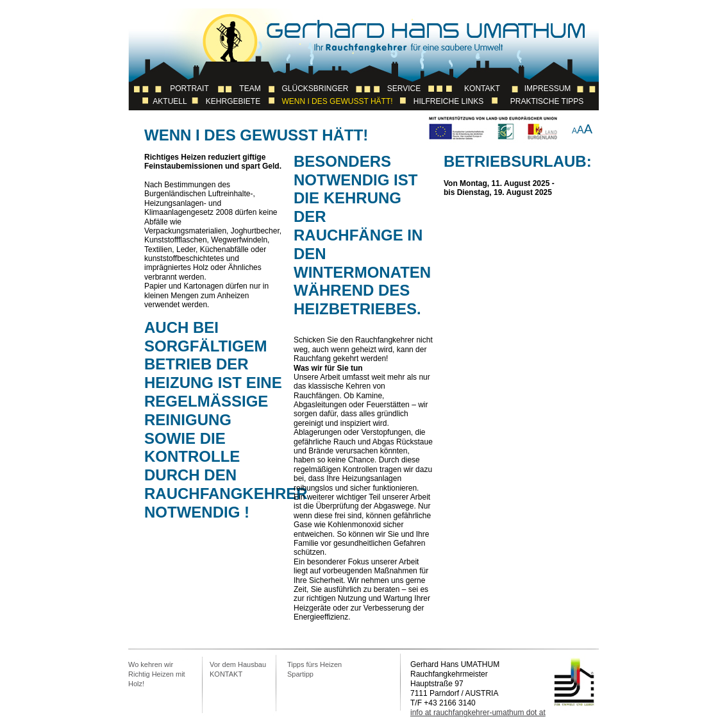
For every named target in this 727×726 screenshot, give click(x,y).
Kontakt (482, 88)
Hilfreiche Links (448, 101)
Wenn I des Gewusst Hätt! (336, 101)
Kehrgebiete (233, 101)
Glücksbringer (314, 88)
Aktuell (170, 101)
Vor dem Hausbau (238, 664)
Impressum (547, 88)
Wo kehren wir (150, 664)
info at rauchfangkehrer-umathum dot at (478, 712)
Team (249, 88)
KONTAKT (226, 674)
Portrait (189, 88)
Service (404, 88)
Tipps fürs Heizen (314, 664)
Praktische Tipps (546, 101)
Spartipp (300, 674)
